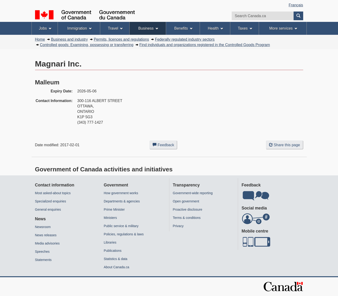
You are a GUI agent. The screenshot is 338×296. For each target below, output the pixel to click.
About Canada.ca (116, 267)
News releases (46, 235)
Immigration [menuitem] (79, 28)
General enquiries (48, 209)
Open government (186, 201)
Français (296, 5)
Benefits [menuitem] (183, 28)
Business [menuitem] (148, 28)
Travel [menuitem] (115, 28)
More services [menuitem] (283, 28)
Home (40, 39)
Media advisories (47, 243)
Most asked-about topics (53, 193)
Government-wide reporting (193, 193)
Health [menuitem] (215, 28)
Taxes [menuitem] (245, 28)
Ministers (110, 218)
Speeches (42, 251)
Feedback (165, 145)
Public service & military (121, 226)
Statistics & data (115, 259)
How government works (121, 193)
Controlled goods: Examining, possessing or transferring (87, 45)
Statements (43, 260)
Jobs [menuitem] (45, 28)
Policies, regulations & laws (124, 234)
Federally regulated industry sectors (185, 39)
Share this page (284, 145)
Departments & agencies (122, 201)
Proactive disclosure (187, 209)
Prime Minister (114, 209)
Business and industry (69, 39)
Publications (113, 251)
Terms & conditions (187, 218)
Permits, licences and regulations (121, 39)
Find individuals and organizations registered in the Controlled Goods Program (204, 45)
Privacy (178, 226)
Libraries (110, 242)
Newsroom (43, 227)
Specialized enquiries (50, 201)
